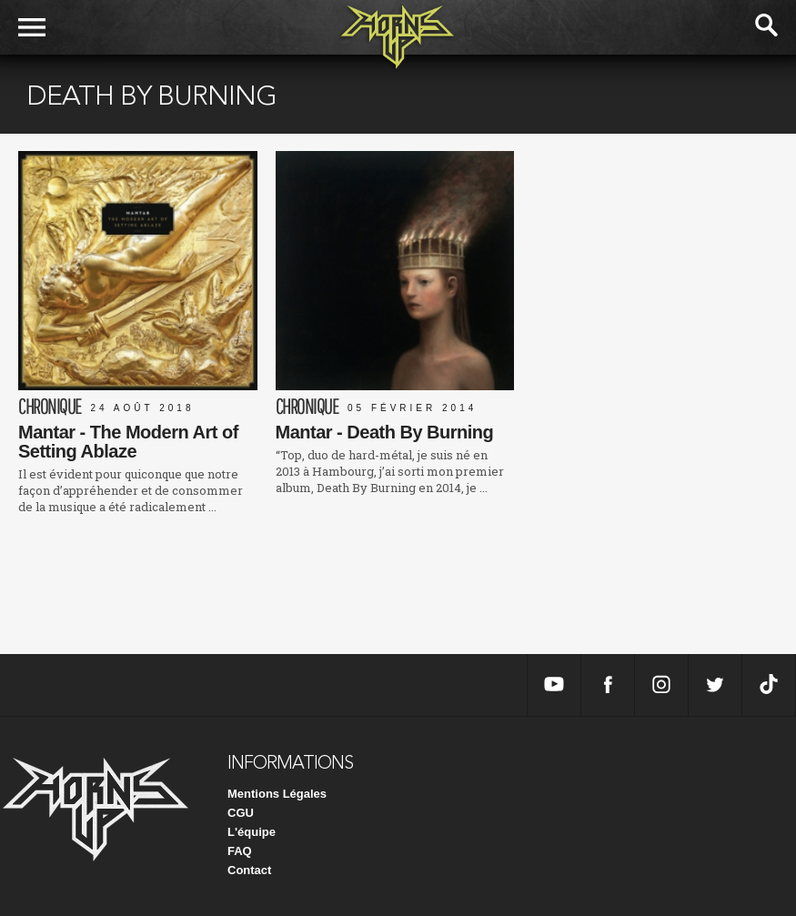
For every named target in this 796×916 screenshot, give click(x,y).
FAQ (239, 851)
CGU (240, 813)
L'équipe (251, 832)
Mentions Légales (277, 793)
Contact (249, 870)
